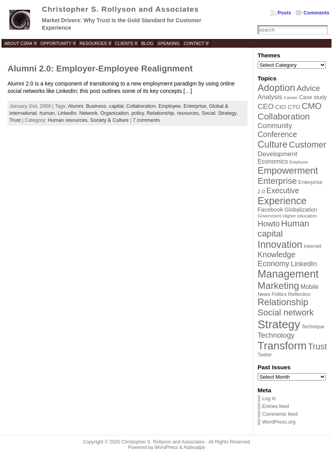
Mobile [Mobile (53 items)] (310, 286)
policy (138, 113)
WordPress (166, 447)
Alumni (75, 106)
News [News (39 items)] (264, 294)
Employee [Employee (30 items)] (298, 162)
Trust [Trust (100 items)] (317, 346)
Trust (15, 120)
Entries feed (275, 406)
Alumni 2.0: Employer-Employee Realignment (99, 68)
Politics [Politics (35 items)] (279, 294)
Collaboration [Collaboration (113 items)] (284, 116)
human (47, 113)
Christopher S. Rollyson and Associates (120, 9)
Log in (269, 398)
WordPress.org (279, 422)
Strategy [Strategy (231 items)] (279, 324)
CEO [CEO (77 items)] (266, 106)
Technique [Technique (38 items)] (313, 326)
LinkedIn (66, 113)
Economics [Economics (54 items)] (273, 161)
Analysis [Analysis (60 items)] (270, 97)
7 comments (146, 120)
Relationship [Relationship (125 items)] (283, 302)
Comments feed (279, 414)
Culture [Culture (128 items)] (273, 144)
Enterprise (194, 106)
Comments (316, 13)
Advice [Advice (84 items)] (308, 88)
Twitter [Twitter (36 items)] (265, 355)
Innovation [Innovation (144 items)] (280, 244)
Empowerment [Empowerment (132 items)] (288, 170)
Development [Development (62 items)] (277, 154)
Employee (169, 106)
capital (116, 106)
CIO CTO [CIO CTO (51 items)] (287, 106)
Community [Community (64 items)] (275, 126)
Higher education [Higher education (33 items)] (300, 216)
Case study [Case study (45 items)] (313, 97)
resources (188, 113)
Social (208, 113)
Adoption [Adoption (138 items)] (276, 87)
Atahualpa (194, 447)
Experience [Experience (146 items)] (282, 200)
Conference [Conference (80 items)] (277, 134)
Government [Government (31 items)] (269, 216)
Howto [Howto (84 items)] (269, 223)
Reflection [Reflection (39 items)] (299, 294)
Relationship (160, 113)
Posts (284, 13)
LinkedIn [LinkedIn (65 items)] (304, 264)
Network (88, 113)
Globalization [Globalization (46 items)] (301, 210)
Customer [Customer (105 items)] (307, 145)
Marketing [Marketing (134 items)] (278, 285)
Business (96, 106)
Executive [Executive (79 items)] (282, 190)
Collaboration (140, 106)
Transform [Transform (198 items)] (282, 346)
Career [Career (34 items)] (291, 97)
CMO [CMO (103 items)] (312, 106)
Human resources (67, 120)
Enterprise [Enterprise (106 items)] (277, 181)
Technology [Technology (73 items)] (276, 335)
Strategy (227, 113)
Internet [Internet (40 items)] (312, 246)
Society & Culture (109, 120)
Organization (114, 113)
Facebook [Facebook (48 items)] (270, 210)
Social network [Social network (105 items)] (286, 312)
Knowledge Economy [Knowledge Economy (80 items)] (277, 259)
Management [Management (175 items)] (288, 274)
